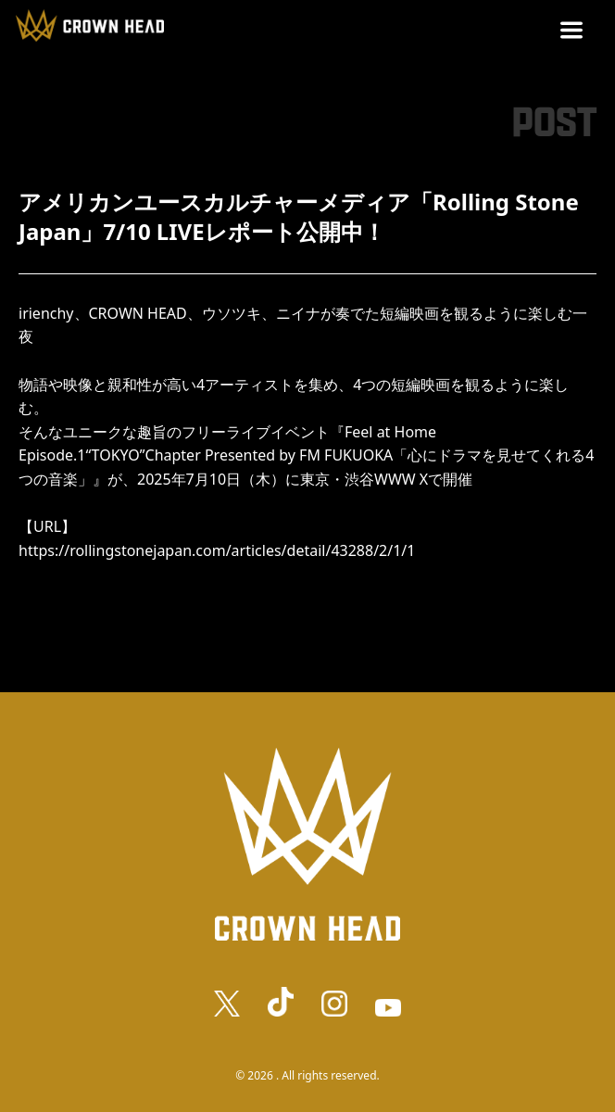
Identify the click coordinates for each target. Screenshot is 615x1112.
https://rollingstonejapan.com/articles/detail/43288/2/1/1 (217, 550)
